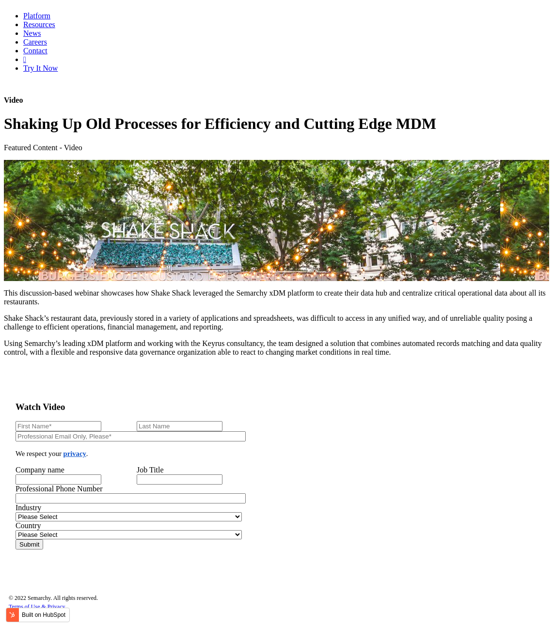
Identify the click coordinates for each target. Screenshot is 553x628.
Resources (39, 24)
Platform (36, 16)
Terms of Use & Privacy (37, 606)
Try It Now (40, 68)
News (32, 33)
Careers (35, 42)
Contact (35, 51)
